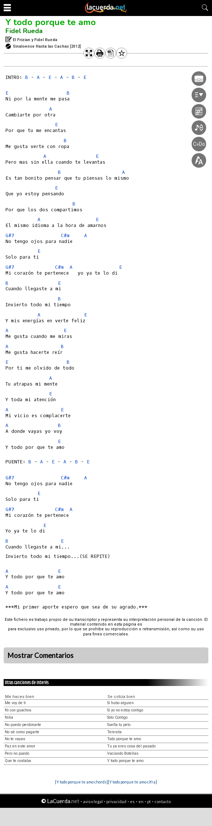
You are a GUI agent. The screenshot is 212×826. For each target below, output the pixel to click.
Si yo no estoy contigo (125, 710)
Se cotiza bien (121, 696)
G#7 (9, 235)
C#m (65, 235)
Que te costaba (18, 760)
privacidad (116, 801)
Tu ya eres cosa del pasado (131, 746)
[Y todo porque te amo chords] (81, 781)
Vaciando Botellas (122, 753)
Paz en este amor (20, 746)
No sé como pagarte (22, 732)
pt (149, 801)
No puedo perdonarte (23, 724)
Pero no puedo (17, 753)
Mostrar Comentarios (40, 655)
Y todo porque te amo (50, 22)
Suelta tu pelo (118, 724)
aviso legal (93, 801)
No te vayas (15, 739)
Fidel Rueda (24, 31)
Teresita (114, 732)
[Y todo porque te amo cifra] (132, 781)
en (141, 801)
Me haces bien (19, 696)
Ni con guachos (18, 710)
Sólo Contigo (117, 717)
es (132, 801)
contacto (162, 801)
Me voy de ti (15, 703)
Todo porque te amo (124, 739)
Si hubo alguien (120, 703)
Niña (9, 717)
